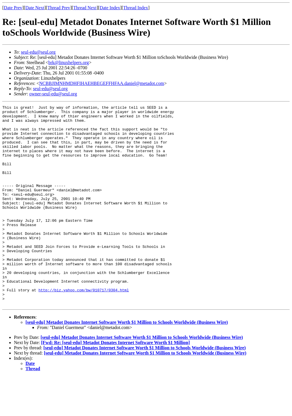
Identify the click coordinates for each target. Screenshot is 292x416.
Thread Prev (58, 7)
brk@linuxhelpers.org (68, 62)
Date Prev (13, 7)
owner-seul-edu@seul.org (53, 93)
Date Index (110, 7)
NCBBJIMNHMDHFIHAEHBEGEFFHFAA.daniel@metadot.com (101, 83)
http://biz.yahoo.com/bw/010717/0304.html (84, 327)
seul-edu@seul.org (38, 52)
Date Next (34, 7)
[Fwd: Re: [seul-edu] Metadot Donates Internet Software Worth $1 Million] (115, 382)
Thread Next (84, 7)
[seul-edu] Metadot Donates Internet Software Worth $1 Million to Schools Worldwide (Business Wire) (126, 362)
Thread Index (135, 7)
